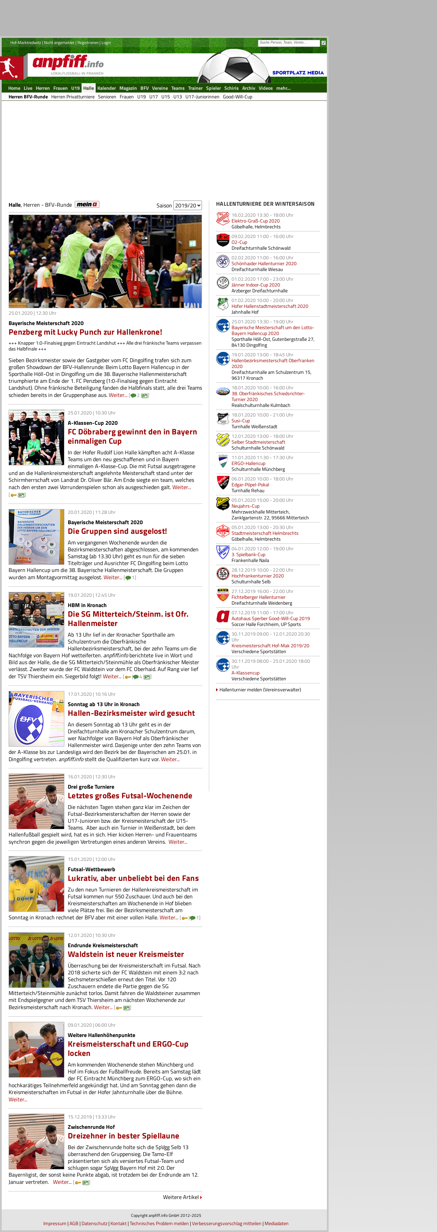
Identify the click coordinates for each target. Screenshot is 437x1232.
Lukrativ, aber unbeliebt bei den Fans (133, 878)
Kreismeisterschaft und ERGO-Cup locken (128, 1048)
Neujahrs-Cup (245, 505)
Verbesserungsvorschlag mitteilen (227, 1223)
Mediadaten (277, 1223)
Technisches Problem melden (159, 1223)
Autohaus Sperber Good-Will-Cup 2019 (271, 618)
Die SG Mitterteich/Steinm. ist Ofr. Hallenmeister (128, 618)
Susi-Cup (241, 420)
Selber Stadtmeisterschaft (258, 441)
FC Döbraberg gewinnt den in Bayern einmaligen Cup (132, 436)
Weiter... (118, 395)
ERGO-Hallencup (248, 463)
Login (106, 42)
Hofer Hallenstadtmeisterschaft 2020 (270, 306)
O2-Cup (239, 242)
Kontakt (118, 1223)
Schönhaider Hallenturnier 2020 (264, 263)
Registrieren (87, 42)
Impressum (54, 1223)
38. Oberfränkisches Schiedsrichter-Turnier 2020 (268, 396)
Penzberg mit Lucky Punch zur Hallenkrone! (85, 332)
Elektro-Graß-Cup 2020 (256, 220)
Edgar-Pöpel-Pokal (250, 484)
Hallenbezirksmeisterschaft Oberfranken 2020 (273, 363)
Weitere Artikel (181, 1197)
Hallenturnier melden (241, 689)
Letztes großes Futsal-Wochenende (130, 795)
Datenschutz (94, 1223)
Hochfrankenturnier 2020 (258, 575)
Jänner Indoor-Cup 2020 (256, 284)
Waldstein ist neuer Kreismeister (126, 954)
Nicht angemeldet (59, 42)
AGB (74, 1223)
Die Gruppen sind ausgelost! (117, 531)
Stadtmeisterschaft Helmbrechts (265, 533)
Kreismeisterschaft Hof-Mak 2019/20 (270, 645)
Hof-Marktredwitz (25, 42)
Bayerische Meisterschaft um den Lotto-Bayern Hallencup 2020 (273, 330)
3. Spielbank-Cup (248, 554)
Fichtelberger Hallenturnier (259, 597)
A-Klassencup (245, 672)
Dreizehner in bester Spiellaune (123, 1136)
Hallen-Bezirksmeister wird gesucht (131, 713)
